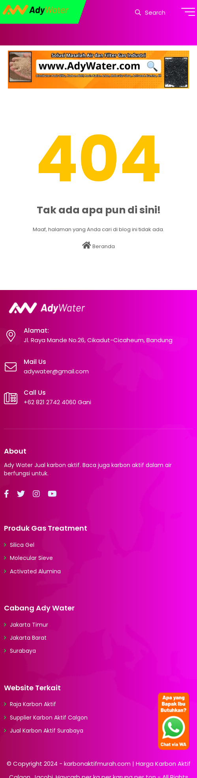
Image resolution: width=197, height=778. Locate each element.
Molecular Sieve (31, 558)
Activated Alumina (35, 571)
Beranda (98, 245)
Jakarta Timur (29, 625)
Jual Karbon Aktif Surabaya (46, 731)
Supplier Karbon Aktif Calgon (49, 717)
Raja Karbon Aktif (33, 704)
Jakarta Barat (28, 638)
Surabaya (23, 651)
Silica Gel (22, 545)
